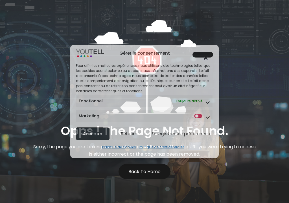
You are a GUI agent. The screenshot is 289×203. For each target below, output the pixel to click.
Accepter (92, 134)
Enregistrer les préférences (181, 134)
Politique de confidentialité (161, 147)
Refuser (129, 134)
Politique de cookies (119, 147)
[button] (202, 55)
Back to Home (144, 171)
